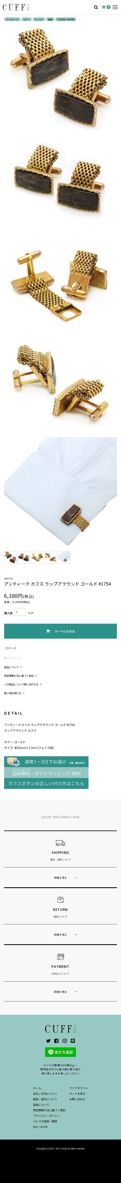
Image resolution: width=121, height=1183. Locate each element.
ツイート (11, 648)
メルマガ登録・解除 (45, 1121)
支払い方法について (45, 1093)
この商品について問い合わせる (21, 684)
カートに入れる (60, 631)
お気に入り (13, 658)
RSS (35, 1127)
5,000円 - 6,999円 (65, 19)
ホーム (37, 1088)
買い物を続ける (12, 693)
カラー (26, 19)
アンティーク (12, 19)
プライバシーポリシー (46, 1116)
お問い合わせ (77, 1099)
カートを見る (77, 1093)
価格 (50, 19)
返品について (11, 667)
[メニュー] (115, 7)
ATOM (43, 1127)
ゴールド (39, 19)
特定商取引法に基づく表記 (19, 675)
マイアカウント (78, 1088)
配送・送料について (45, 1099)
